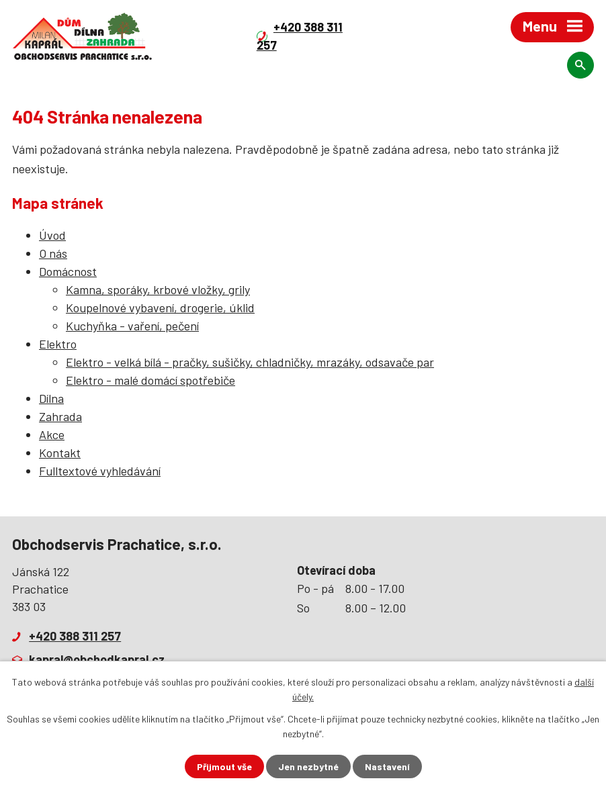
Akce (51, 434)
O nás (53, 253)
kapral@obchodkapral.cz (97, 659)
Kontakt (60, 452)
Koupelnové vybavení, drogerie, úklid (160, 307)
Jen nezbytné (308, 766)
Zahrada (60, 416)
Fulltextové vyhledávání (100, 470)
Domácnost (68, 271)
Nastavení (387, 766)
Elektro (58, 343)
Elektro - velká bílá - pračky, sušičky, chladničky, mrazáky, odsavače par (250, 362)
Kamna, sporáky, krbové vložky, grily (158, 289)
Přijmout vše (224, 766)
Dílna (51, 398)
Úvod (52, 235)
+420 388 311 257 (75, 636)
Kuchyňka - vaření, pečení (132, 325)
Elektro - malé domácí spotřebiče (150, 380)
